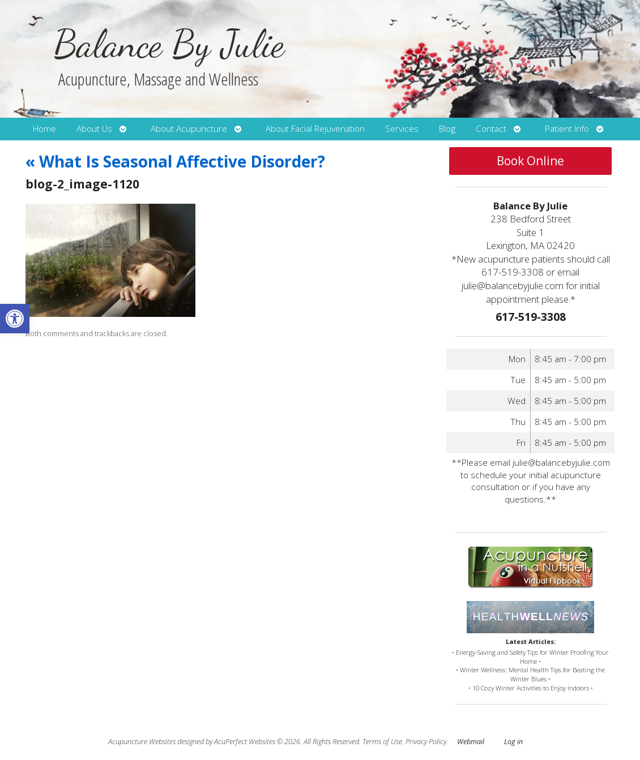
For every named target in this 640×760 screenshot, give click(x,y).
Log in (513, 741)
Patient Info (567, 129)
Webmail (470, 741)
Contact (491, 129)
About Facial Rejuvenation (315, 129)
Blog (447, 129)
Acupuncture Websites (142, 741)
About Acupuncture (189, 129)
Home (44, 129)
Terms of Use (382, 741)
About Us (94, 129)
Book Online (530, 161)
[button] (14, 318)
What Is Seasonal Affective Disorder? (175, 161)
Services (402, 129)
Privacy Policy (426, 741)
